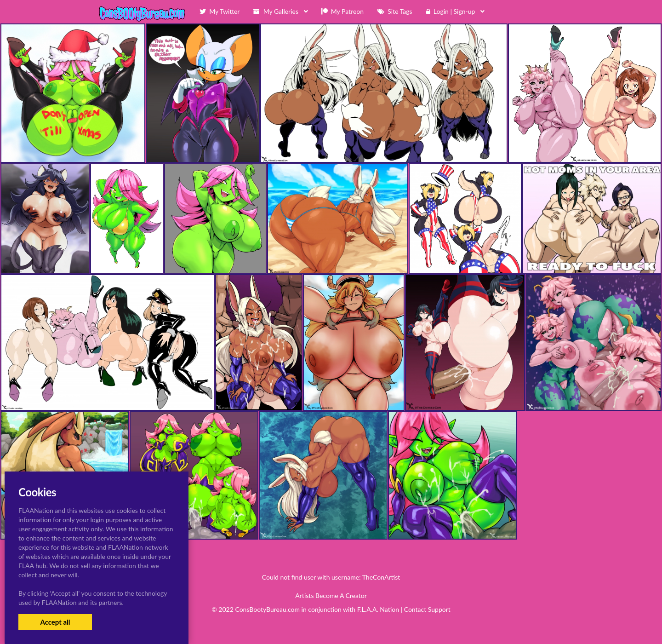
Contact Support (427, 609)
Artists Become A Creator (331, 595)
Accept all (55, 622)
